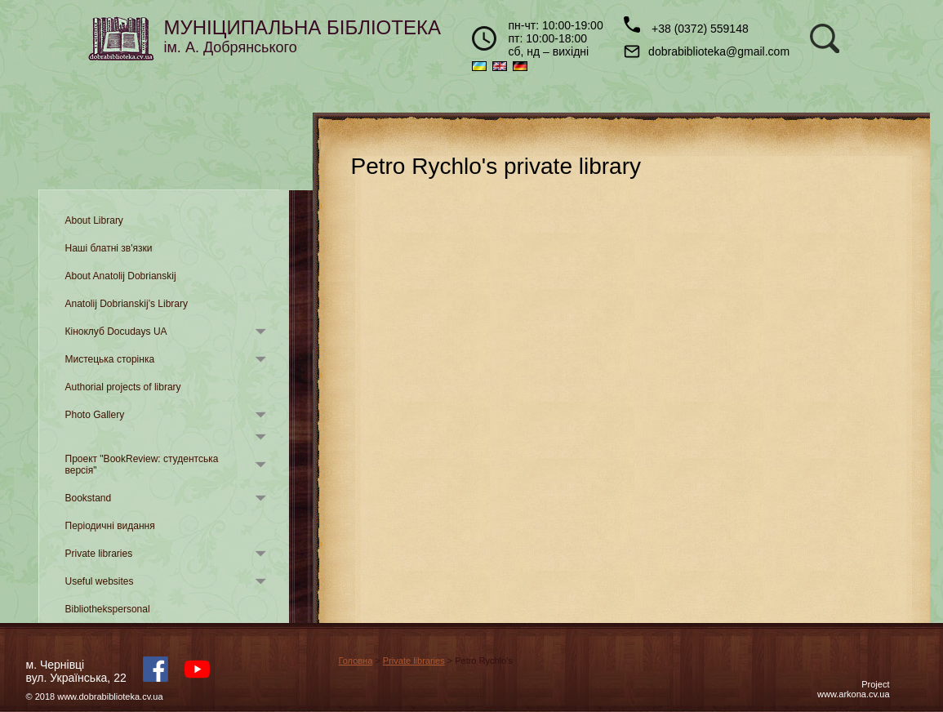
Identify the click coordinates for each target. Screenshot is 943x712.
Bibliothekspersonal (107, 609)
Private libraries (99, 553)
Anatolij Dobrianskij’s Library (127, 303)
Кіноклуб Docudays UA (116, 331)
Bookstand (88, 498)
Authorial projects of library (123, 387)
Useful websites (99, 581)
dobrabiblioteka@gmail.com (707, 51)
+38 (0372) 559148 (686, 25)
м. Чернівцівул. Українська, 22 (76, 671)
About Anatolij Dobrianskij (120, 276)
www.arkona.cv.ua (853, 694)
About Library (94, 220)
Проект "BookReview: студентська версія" (142, 464)
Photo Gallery (95, 415)
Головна (356, 660)
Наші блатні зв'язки (109, 248)
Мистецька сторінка (110, 359)
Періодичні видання (110, 526)
